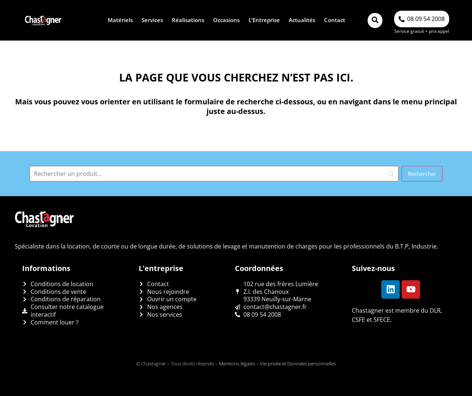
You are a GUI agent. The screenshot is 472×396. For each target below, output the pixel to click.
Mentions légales (237, 363)
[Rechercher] (422, 173)
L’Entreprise (264, 20)
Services (152, 20)
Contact (334, 20)
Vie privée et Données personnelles (298, 363)
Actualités (302, 20)
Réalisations (188, 20)
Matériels (120, 20)
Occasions (226, 20)
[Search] (214, 173)
